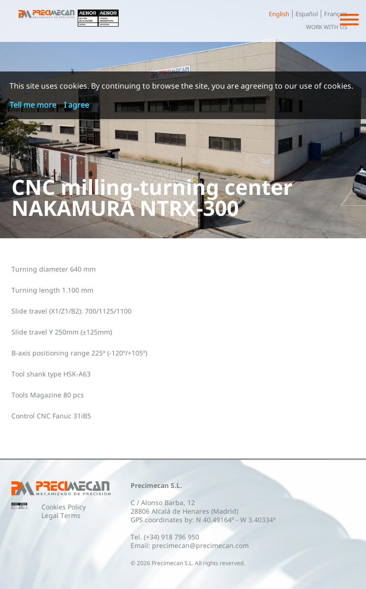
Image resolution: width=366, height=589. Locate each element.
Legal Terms (61, 515)
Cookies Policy (63, 506)
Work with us (326, 27)
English (279, 14)
